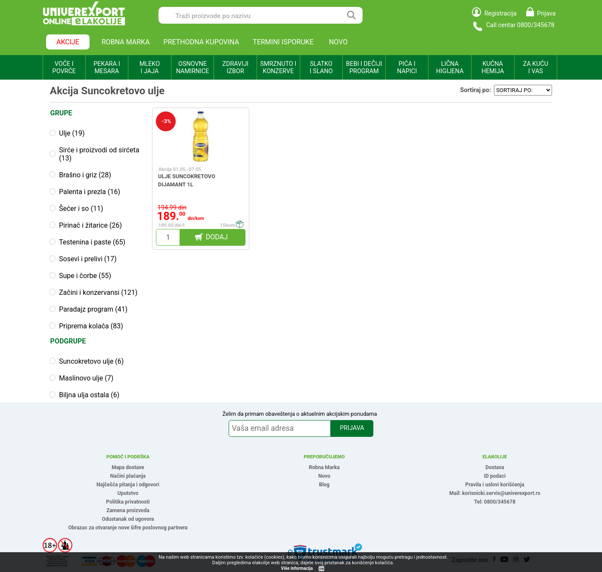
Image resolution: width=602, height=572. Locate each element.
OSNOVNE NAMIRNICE (192, 67)
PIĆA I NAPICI (407, 67)
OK (322, 569)
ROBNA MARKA (126, 42)
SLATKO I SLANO (321, 67)
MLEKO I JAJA (150, 67)
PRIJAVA (352, 428)
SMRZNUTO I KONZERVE (278, 67)
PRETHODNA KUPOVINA (201, 42)
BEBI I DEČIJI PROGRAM (364, 67)
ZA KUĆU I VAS (535, 67)
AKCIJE (67, 42)
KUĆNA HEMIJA (492, 67)
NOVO (338, 42)
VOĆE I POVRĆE (64, 67)
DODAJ (217, 237)
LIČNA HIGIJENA (450, 67)
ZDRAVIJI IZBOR (235, 67)
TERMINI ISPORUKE (283, 42)
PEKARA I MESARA (106, 67)
